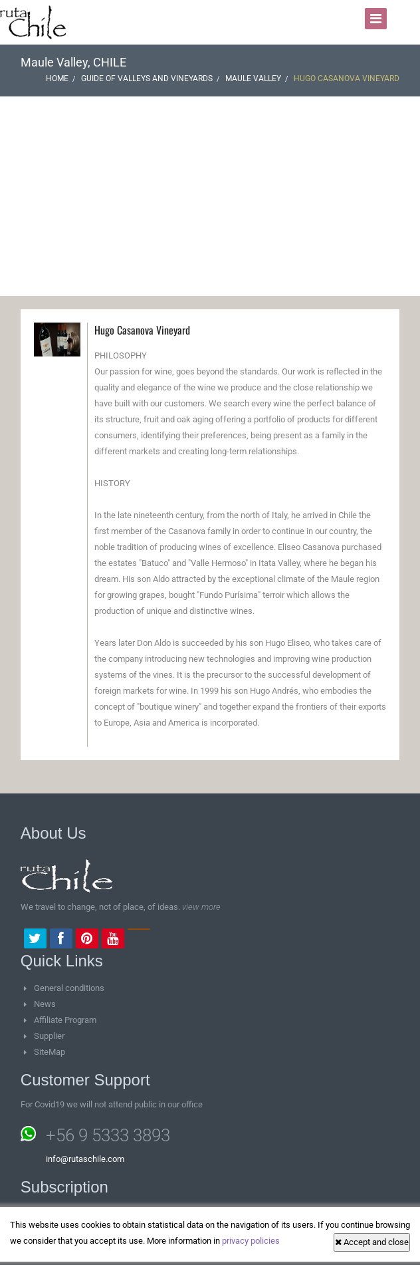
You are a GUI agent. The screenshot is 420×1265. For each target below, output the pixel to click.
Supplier (49, 1036)
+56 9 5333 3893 (108, 1135)
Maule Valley (253, 78)
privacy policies (251, 1241)
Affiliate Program (65, 1020)
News (45, 1004)
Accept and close (372, 1242)
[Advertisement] (210, 196)
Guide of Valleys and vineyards (147, 78)
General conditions (69, 988)
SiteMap (49, 1052)
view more (201, 907)
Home (57, 78)
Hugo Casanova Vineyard (142, 330)
